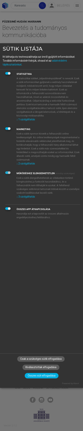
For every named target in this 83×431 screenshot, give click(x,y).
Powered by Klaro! (70, 383)
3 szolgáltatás (25, 196)
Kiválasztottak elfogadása (40, 367)
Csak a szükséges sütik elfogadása (41, 359)
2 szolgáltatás (25, 163)
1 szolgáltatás (25, 119)
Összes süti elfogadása (41, 375)
